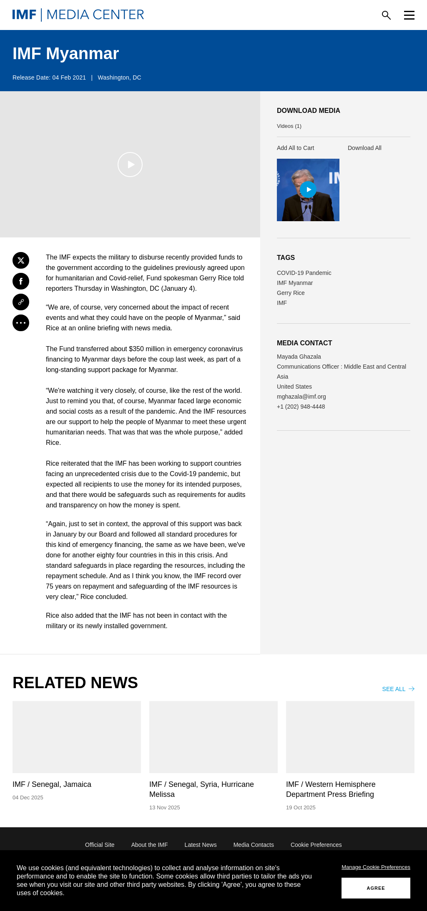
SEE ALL (398, 689)
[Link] (21, 302)
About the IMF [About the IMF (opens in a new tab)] (149, 844)
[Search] (386, 15)
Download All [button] (365, 148)
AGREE (376, 888)
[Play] (130, 164)
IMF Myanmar (295, 283)
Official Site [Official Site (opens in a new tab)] (100, 844)
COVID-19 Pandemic (304, 273)
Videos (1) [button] (289, 126)
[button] (308, 190)
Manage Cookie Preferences (376, 867)
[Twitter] (21, 260)
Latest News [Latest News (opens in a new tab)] (201, 844)
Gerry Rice (291, 293)
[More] (21, 322)
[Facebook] (21, 281)
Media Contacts (254, 844)
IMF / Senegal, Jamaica (52, 784)
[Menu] (409, 15)
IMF (282, 303)
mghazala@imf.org (301, 396)
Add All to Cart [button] (295, 148)
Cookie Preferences (316, 844)
